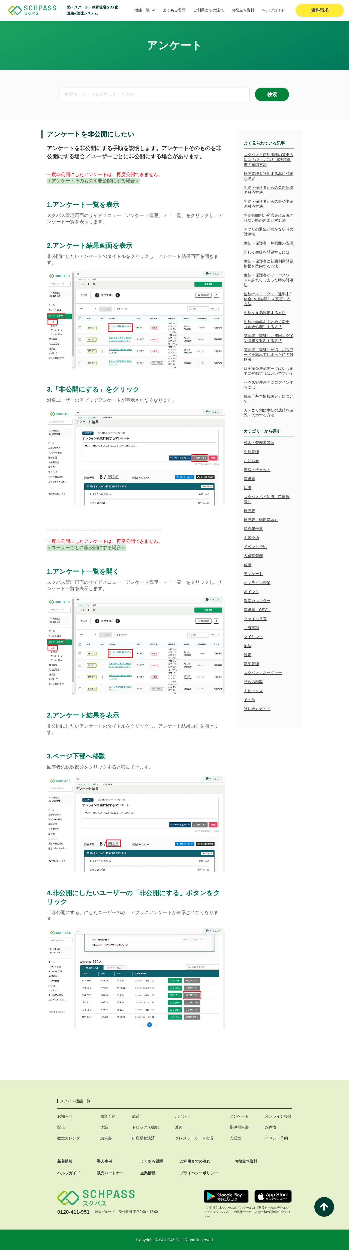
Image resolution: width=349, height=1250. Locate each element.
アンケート (253, 574)
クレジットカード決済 (194, 1138)
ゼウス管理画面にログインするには (268, 384)
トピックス (253, 691)
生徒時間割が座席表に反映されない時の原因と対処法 (268, 217)
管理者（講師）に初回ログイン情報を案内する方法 (268, 338)
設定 (247, 655)
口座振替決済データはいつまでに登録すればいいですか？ (268, 371)
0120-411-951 (73, 1212)
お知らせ (251, 461)
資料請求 (320, 10)
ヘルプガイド (273, 10)
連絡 (179, 1127)
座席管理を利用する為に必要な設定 (268, 176)
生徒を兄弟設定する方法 (265, 313)
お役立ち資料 (242, 10)
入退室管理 (253, 555)
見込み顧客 (253, 682)
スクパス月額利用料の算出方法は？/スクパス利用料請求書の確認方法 (268, 160)
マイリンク (253, 637)
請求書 (249, 479)
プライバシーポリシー (199, 1173)
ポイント (251, 592)
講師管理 (251, 664)
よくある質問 (174, 10)
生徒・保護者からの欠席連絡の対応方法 (268, 190)
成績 (247, 564)
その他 (249, 700)
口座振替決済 (143, 1138)
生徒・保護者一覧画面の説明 (268, 243)
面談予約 (251, 537)
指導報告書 (253, 528)
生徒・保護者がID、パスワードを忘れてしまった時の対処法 (268, 280)
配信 (247, 646)
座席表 (249, 510)
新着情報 (65, 1161)
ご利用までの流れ (208, 10)
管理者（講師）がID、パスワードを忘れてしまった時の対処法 (268, 354)
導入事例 (104, 1161)
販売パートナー (110, 1173)
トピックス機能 (145, 1127)
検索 (272, 94)
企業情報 (147, 1173)
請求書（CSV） (257, 610)
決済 (247, 488)
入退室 (235, 1138)
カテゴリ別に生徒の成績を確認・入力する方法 (268, 412)
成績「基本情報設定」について (268, 398)
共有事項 (251, 628)
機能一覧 (144, 10)
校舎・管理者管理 (259, 443)
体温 (104, 1127)
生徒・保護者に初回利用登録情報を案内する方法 (268, 263)
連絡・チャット (257, 470)
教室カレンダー (257, 601)
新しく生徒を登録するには (267, 252)
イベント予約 (255, 546)
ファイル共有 (255, 619)
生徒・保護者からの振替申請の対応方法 (268, 204)
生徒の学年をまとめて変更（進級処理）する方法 (267, 324)
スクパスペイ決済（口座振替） (267, 499)
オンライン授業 (257, 583)
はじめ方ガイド (257, 709)
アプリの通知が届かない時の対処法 (268, 231)
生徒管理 (251, 452)
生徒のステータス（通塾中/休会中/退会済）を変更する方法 (267, 299)
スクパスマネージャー (263, 673)
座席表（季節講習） (261, 519)
